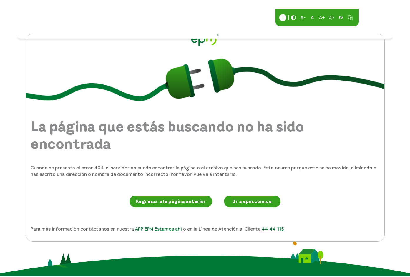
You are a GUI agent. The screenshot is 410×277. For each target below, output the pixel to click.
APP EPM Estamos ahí (158, 229)
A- (303, 17)
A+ (322, 17)
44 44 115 (273, 229)
